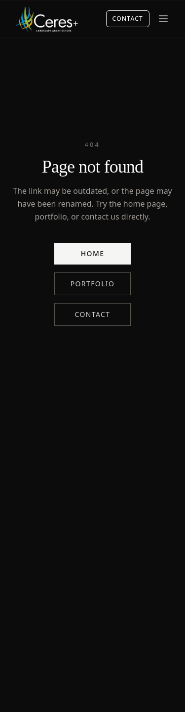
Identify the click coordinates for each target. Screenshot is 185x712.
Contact (127, 18)
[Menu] (163, 19)
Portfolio (93, 283)
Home (93, 253)
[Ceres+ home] (46, 19)
